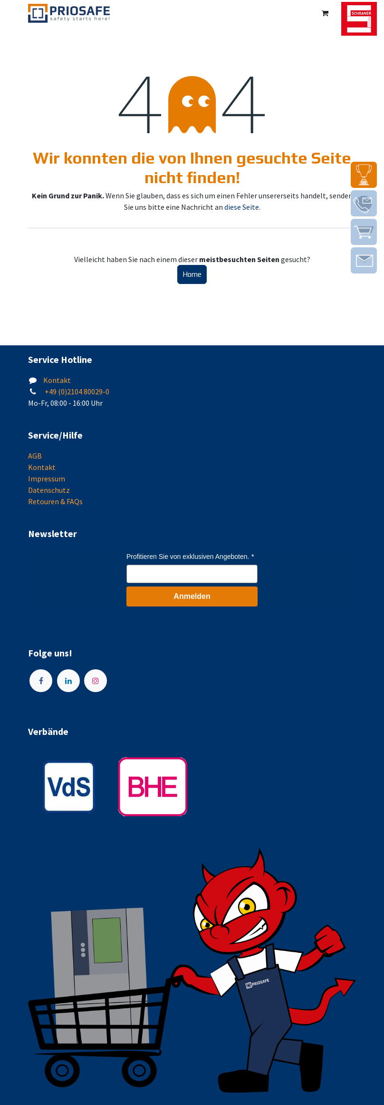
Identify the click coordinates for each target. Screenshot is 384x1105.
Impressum (46, 478)
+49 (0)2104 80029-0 (76, 391)
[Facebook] (40, 680)
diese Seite (241, 207)
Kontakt (57, 380)
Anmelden (191, 596)
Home (192, 274)
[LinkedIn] (68, 680)
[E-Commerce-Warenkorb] (325, 13)
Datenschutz (49, 490)
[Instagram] (95, 680)
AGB (35, 455)
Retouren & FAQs (55, 501)
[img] (364, 175)
